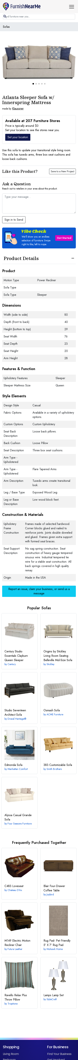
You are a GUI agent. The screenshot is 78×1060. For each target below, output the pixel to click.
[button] (73, 6)
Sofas (6, 27)
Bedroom (9, 1045)
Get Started (64, 223)
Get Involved (55, 1045)
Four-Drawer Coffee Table (54, 874)
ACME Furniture (55, 700)
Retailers (53, 1051)
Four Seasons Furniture (20, 809)
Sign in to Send (14, 205)
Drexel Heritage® (17, 704)
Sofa (52, 696)
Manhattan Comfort (18, 754)
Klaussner (18, 94)
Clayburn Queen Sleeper (16, 641)
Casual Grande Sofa (18, 803)
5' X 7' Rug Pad (57, 928)
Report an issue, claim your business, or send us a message (39, 577)
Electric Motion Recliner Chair (17, 928)
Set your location (18, 123)
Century (12, 650)
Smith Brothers (54, 754)
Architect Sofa (15, 698)
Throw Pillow (16, 983)
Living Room (11, 1040)
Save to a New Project (62, 157)
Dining (7, 1051)
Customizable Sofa (58, 750)
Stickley (50, 650)
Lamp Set (54, 981)
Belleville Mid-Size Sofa (58, 641)
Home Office (11, 1057)
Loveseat (14, 872)
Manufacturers (57, 1057)
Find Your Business (59, 1040)
